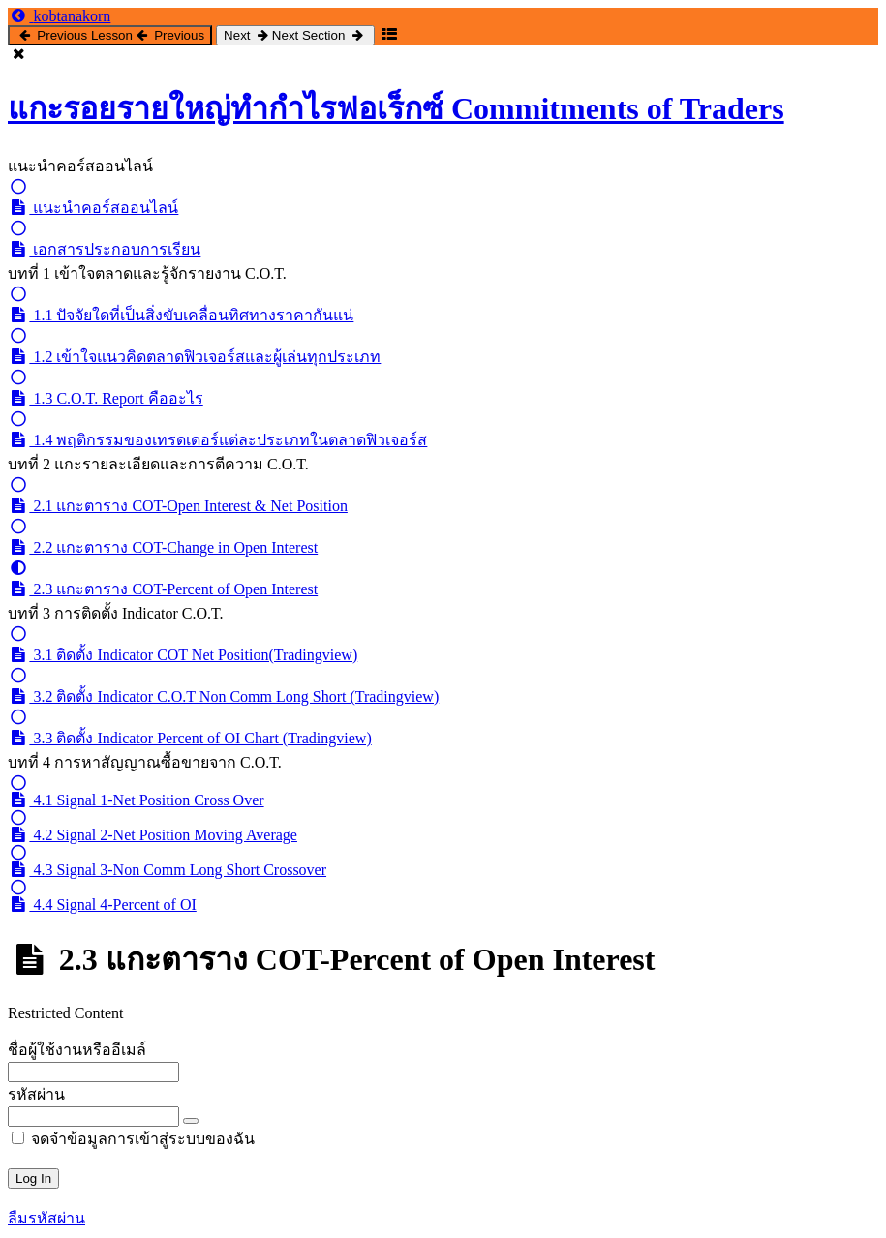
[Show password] (191, 1121)
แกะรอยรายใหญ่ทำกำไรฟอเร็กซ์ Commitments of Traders (396, 108)
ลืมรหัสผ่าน (46, 1218)
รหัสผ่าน (36, 1094)
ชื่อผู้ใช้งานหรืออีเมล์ (77, 1050)
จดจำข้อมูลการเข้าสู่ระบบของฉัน (133, 1139)
